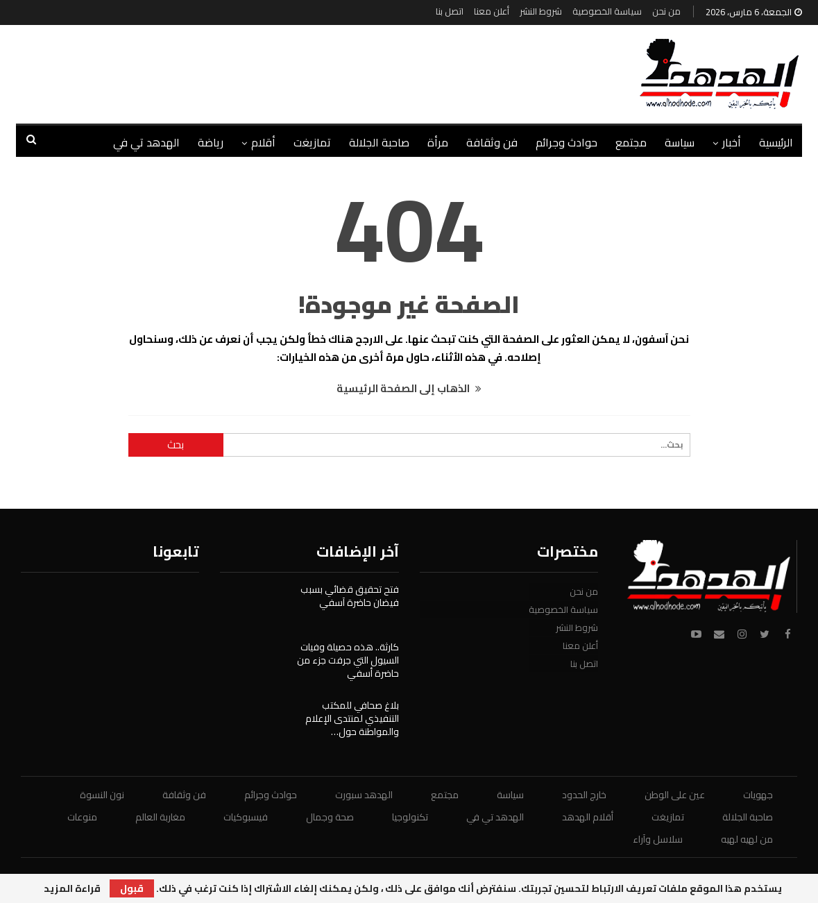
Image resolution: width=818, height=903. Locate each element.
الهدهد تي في (146, 142)
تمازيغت (312, 142)
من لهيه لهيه (747, 839)
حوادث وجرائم (566, 142)
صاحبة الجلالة (379, 142)
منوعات (82, 817)
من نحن (666, 11)
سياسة (680, 142)
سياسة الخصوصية (607, 11)
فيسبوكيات (245, 817)
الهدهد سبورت (364, 795)
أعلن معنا (491, 11)
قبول (132, 888)
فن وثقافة (492, 142)
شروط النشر (541, 11)
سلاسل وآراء (658, 839)
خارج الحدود (584, 795)
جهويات (758, 795)
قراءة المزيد (72, 888)
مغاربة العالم (160, 817)
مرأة (437, 142)
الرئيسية (776, 142)
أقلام (263, 142)
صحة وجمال (330, 817)
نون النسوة (102, 795)
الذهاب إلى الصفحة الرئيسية (409, 388)
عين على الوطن (675, 795)
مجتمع (631, 142)
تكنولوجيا (410, 817)
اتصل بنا (449, 11)
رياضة (210, 142)
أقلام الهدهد (587, 817)
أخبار (731, 142)
